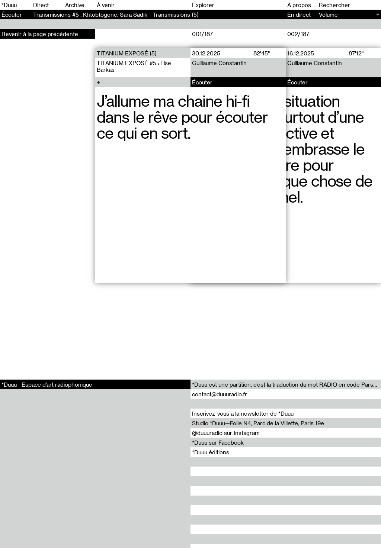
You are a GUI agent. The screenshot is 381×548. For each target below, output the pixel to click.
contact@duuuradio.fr (219, 394)
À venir (106, 4)
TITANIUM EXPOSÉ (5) (127, 53)
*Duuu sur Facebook (218, 442)
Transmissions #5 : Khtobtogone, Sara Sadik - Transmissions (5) (116, 14)
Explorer (203, 4)
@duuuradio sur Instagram (226, 432)
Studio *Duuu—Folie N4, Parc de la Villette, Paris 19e (258, 423)
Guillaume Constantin (219, 62)
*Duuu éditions (210, 452)
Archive (74, 4)
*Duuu (9, 4)
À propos (299, 4)
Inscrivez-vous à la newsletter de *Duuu (243, 413)
